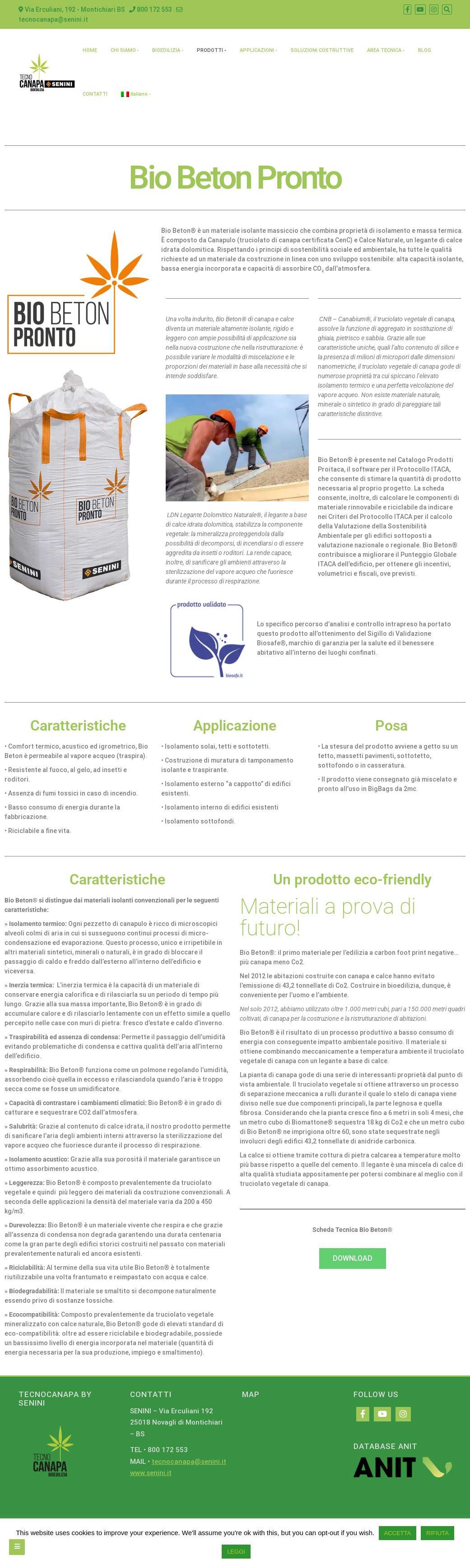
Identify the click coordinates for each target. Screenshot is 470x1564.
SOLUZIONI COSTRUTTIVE (322, 50)
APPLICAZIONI (257, 50)
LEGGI (236, 1551)
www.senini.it (151, 1473)
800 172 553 (150, 9)
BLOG (424, 50)
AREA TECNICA (384, 50)
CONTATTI (95, 94)
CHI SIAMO (123, 50)
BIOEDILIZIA (166, 50)
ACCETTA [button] (397, 1533)
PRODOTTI (210, 50)
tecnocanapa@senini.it (189, 1462)
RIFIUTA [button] (437, 1533)
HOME (90, 50)
